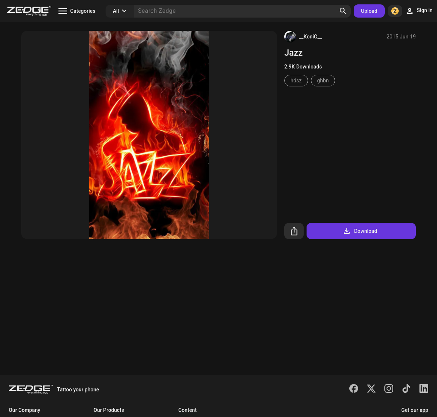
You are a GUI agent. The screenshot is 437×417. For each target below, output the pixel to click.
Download (359, 231)
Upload (369, 11)
